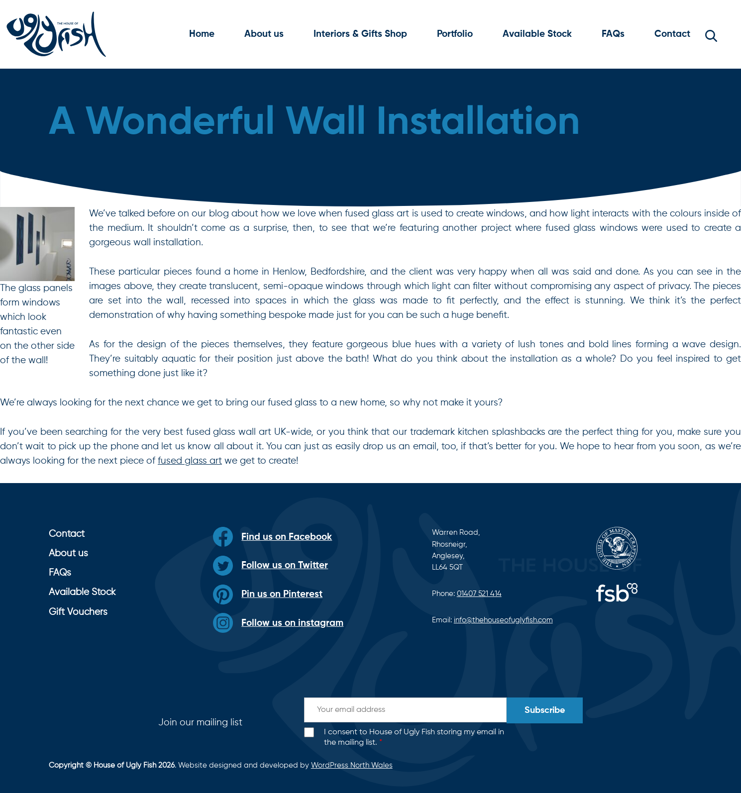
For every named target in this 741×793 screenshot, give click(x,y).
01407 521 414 (479, 593)
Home (201, 34)
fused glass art (190, 461)
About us (264, 34)
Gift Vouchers (78, 612)
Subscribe (545, 710)
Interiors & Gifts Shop (360, 34)
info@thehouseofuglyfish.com (503, 620)
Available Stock (537, 34)
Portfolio (455, 34)
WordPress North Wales (352, 765)
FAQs (613, 34)
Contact (672, 34)
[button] (711, 34)
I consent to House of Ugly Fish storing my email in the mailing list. (414, 737)
